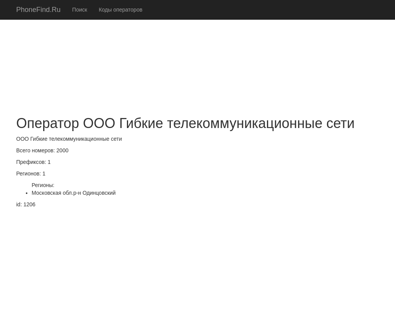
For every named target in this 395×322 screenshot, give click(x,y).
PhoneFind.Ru (38, 9)
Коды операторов (120, 10)
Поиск (79, 10)
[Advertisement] (197, 54)
